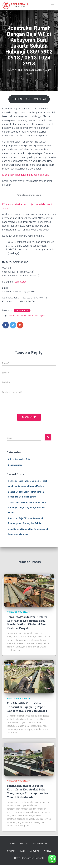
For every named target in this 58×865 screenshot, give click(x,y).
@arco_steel (20, 281)
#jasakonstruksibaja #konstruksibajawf (27, 315)
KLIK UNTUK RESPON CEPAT (29, 99)
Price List (24, 844)
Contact (11, 851)
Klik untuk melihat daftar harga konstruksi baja (25, 174)
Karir (22, 851)
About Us (34, 851)
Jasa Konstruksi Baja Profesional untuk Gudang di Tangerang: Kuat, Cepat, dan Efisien (27, 507)
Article (47, 851)
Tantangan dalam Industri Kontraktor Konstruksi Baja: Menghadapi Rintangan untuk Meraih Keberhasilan (28, 791)
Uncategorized (22, 310)
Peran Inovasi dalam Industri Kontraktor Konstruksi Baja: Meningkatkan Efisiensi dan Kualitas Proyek (27, 622)
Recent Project (40, 844)
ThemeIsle (39, 858)
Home (12, 844)
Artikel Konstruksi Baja (19, 459)
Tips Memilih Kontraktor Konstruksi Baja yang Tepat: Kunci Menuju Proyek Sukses (27, 706)
